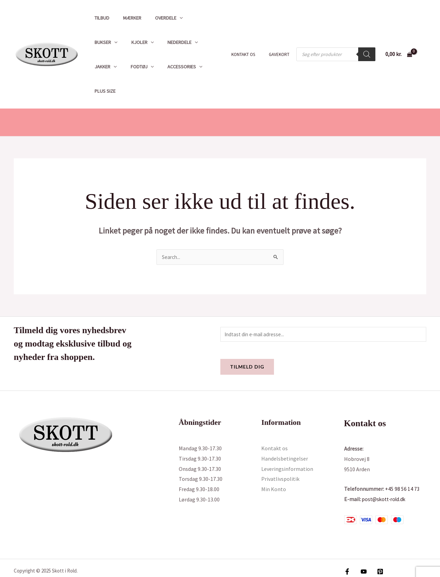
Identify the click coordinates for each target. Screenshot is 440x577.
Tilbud (99, 18)
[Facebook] (347, 548)
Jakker (176, 42)
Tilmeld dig (247, 344)
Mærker (126, 18)
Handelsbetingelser (284, 435)
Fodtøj (209, 42)
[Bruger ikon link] (425, 42)
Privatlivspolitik (280, 455)
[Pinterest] (377, 548)
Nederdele (140, 42)
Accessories (110, 67)
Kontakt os (250, 42)
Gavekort (281, 42)
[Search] (366, 42)
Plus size (148, 67)
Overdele (159, 18)
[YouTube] (362, 548)
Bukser (194, 18)
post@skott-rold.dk (385, 475)
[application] (170, 18)
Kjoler (103, 42)
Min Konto (273, 465)
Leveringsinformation (287, 445)
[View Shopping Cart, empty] (398, 42)
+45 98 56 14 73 (402, 465)
